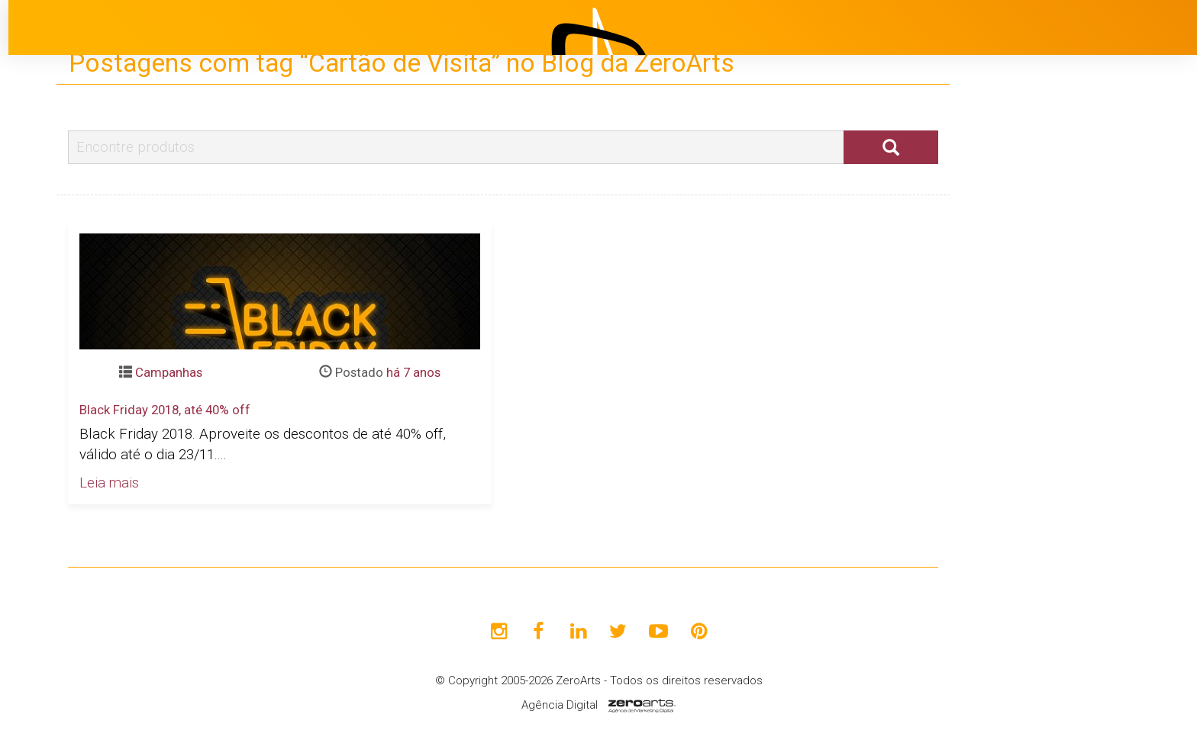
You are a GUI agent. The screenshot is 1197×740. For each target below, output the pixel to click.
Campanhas (168, 372)
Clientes (1062, 385)
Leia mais (109, 483)
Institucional (1075, 270)
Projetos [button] (1052, 309)
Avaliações (1071, 423)
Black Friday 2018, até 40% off (164, 409)
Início (1053, 232)
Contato (1062, 461)
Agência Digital (559, 705)
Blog (1051, 347)
